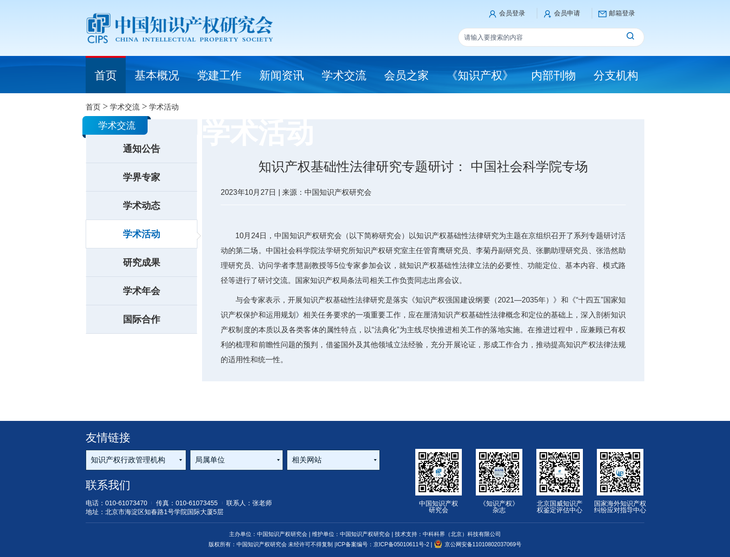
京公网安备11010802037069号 (477, 544)
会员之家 (406, 75)
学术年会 (141, 291)
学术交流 (344, 75)
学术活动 (141, 234)
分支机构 (616, 75)
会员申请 (567, 13)
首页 (93, 107)
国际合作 (141, 319)
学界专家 (141, 177)
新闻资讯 (281, 75)
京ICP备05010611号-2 (402, 544)
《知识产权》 (480, 75)
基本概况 (157, 75)
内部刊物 (553, 75)
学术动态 (141, 205)
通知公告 (141, 149)
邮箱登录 (622, 13)
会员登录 (512, 13)
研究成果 (141, 262)
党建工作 (219, 75)
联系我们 (108, 485)
